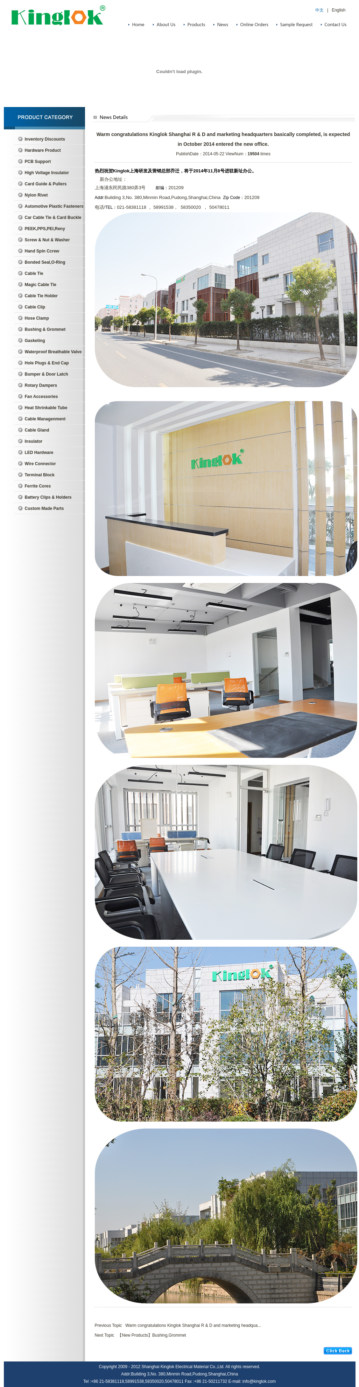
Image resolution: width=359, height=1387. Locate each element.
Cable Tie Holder (41, 295)
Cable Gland (37, 430)
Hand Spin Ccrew (42, 251)
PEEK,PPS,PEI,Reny (45, 228)
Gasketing (35, 340)
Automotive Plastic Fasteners (54, 206)
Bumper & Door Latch (46, 374)
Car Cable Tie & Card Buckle (53, 217)
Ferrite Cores (38, 486)
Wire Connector (40, 463)
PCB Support (38, 161)
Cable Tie (34, 273)
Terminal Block (40, 474)
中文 (319, 10)
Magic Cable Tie (40, 284)
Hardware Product (43, 150)
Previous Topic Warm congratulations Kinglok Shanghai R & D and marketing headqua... (178, 1325)
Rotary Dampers (41, 385)
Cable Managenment (45, 419)
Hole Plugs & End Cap (47, 363)
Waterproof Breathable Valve (53, 351)
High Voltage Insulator (47, 172)
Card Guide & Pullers (46, 184)
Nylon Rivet (36, 195)
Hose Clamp (37, 318)
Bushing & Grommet (45, 329)
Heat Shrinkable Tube (46, 407)
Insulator (34, 441)
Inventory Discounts (45, 139)
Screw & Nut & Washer (47, 239)
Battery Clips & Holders (48, 497)
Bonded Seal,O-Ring (45, 262)
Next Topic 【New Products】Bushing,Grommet (140, 1335)
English (338, 10)
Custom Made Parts (44, 508)
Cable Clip (35, 307)
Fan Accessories (41, 396)
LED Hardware (39, 452)
